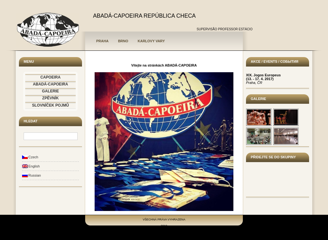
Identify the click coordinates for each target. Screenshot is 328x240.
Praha (102, 41)
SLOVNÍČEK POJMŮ (50, 105)
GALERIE (50, 91)
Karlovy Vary (151, 41)
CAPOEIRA (50, 77)
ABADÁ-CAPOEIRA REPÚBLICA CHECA (144, 16)
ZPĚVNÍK (50, 98)
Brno (123, 41)
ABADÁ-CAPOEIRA (50, 84)
